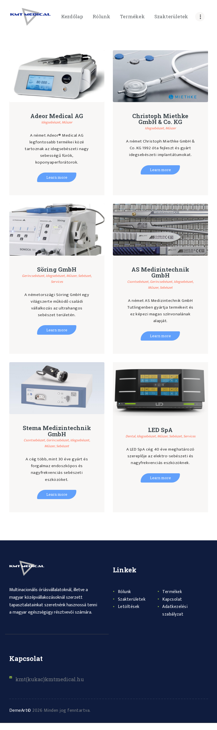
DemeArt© (20, 717)
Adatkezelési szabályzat (176, 617)
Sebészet (178, 288)
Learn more (56, 177)
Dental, (134, 437)
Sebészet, (50, 282)
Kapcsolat (173, 606)
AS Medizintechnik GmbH (160, 273)
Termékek (173, 598)
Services (65, 282)
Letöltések (129, 613)
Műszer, (81, 276)
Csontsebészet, (147, 282)
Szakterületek (133, 606)
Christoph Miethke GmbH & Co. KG (160, 119)
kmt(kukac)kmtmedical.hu (53, 686)
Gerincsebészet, (39, 276)
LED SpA (160, 431)
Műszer (68, 122)
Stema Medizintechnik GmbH (56, 435)
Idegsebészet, (50, 122)
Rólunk (125, 598)
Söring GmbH (57, 270)
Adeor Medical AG (57, 116)
